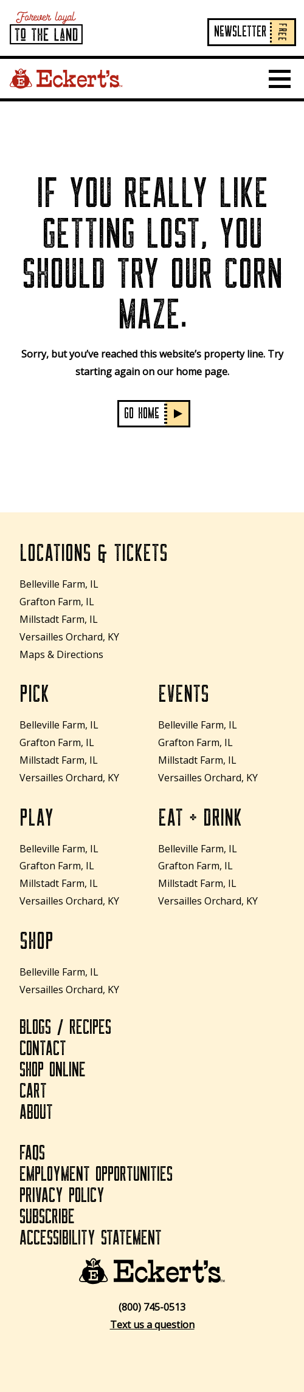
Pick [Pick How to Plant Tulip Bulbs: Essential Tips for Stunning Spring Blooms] (34, 694)
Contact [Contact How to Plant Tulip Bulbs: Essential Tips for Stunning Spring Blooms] (42, 1049)
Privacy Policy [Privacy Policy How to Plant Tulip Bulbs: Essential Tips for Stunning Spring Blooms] (62, 1196)
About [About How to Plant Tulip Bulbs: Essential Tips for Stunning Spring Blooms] (36, 1112)
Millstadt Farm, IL (58, 619)
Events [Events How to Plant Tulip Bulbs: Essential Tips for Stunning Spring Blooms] (183, 694)
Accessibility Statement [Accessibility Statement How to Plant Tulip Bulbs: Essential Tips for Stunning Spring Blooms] (90, 1238)
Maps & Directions (61, 654)
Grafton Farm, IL (56, 601)
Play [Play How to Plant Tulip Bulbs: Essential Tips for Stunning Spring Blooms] (36, 818)
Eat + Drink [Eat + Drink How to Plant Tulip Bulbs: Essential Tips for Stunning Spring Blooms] (200, 818)
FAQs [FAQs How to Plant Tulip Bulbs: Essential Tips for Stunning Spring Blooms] (32, 1153)
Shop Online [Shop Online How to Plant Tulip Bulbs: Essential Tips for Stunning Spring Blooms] (52, 1070)
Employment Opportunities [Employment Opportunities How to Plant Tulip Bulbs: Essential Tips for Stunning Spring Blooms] (96, 1174)
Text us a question (152, 1324)
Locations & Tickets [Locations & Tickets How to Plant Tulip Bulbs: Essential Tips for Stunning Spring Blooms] (93, 554)
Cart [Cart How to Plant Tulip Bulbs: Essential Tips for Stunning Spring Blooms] (33, 1091)
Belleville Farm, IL (58, 584)
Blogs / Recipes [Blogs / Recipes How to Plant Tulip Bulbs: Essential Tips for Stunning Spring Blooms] (65, 1027)
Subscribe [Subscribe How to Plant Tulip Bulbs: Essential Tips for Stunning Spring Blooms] (47, 1217)
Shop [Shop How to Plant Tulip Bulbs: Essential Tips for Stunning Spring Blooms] (36, 941)
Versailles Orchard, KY (69, 636)
